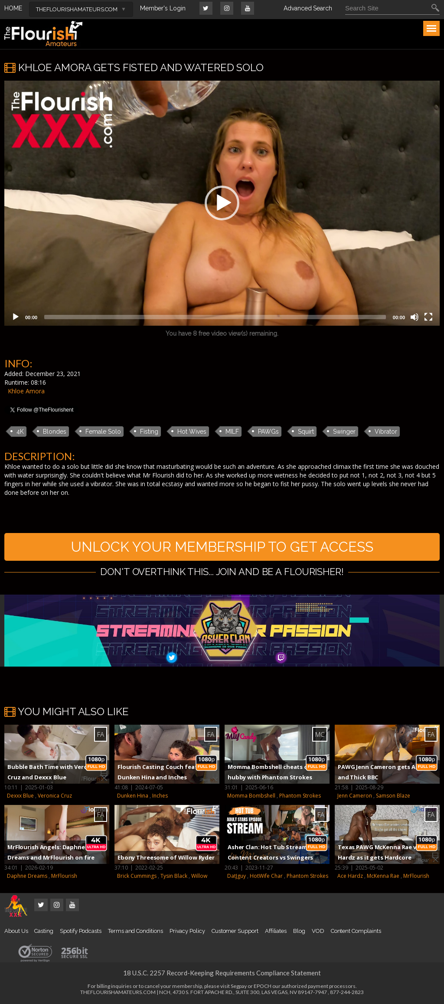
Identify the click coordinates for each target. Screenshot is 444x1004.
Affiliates (276, 931)
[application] (222, 203)
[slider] (215, 317)
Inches (160, 795)
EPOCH (262, 986)
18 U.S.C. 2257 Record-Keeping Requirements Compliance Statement (222, 973)
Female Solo (103, 431)
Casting (43, 931)
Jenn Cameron (354, 795)
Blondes (54, 431)
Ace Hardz (350, 876)
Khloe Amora (26, 391)
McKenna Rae (383, 876)
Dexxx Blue (20, 795)
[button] (222, 203)
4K (20, 431)
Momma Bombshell (251, 795)
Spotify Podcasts (80, 931)
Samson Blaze (393, 795)
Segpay (239, 986)
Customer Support (235, 931)
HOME (13, 8)
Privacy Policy (187, 931)
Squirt (306, 431)
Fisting (149, 431)
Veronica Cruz (55, 795)
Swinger (344, 431)
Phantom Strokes (300, 795)
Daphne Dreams (27, 876)
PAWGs (268, 431)
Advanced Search (308, 8)
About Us (16, 931)
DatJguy (236, 876)
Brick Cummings (137, 876)
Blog (299, 931)
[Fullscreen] (428, 317)
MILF (232, 431)
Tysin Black (173, 876)
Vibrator (386, 431)
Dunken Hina (132, 795)
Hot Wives (191, 431)
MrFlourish (64, 876)
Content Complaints (356, 931)
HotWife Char (266, 876)
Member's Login (163, 8)
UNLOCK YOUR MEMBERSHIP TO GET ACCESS (222, 547)
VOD (318, 931)
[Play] (15, 317)
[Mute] (414, 317)
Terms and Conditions (135, 931)
